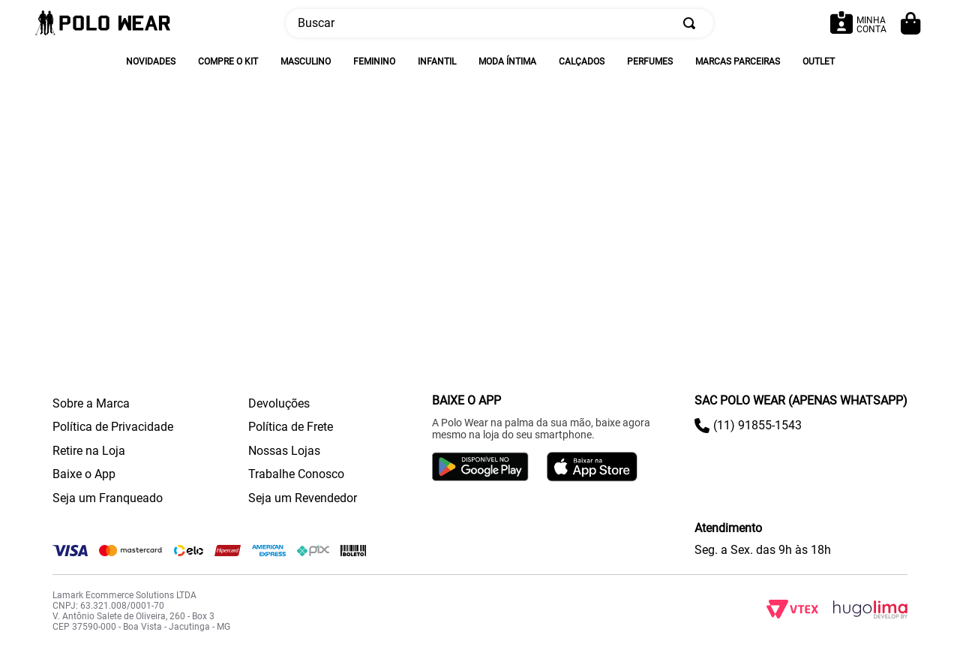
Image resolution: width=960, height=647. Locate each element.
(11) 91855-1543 (757, 425)
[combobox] (499, 23)
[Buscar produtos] (692, 23)
